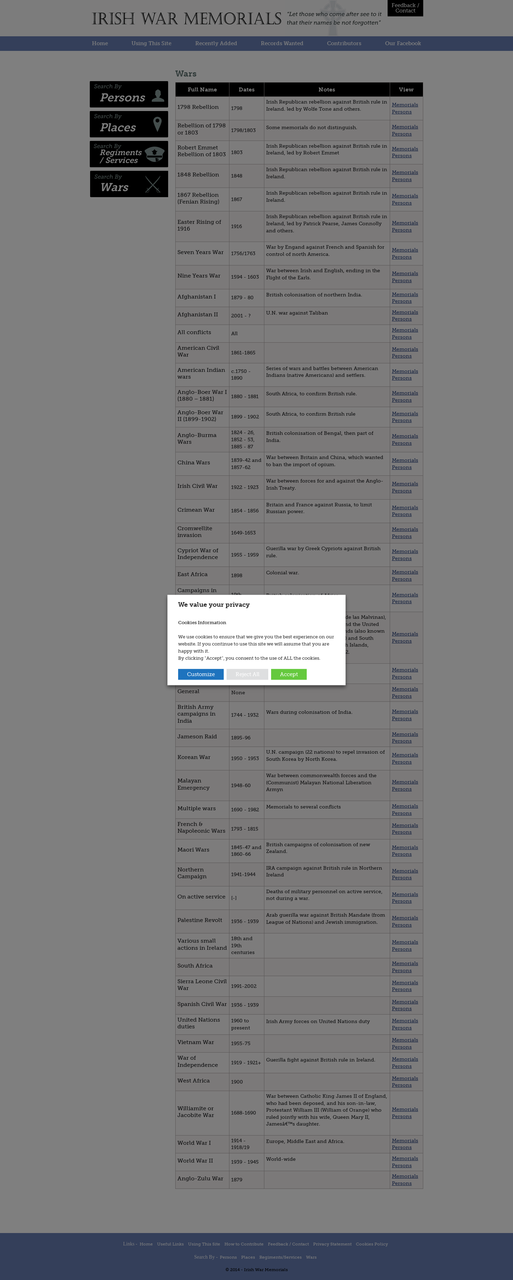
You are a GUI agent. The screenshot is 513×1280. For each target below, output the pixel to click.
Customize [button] (201, 674)
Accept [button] (289, 674)
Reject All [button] (247, 674)
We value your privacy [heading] (214, 604)
